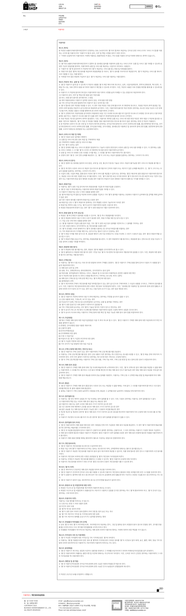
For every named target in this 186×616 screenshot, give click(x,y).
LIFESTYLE (62, 18)
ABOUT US (62, 8)
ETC (60, 24)
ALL (24, 16)
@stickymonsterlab (73, 603)
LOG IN (61, 4)
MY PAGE (97, 8)
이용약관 (26, 595)
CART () (97, 4)
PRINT (61, 20)
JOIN (60, 6)
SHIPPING (97, 6)
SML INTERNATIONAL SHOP (76, 610)
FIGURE (61, 16)
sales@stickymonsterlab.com (73, 601)
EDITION (62, 22)
